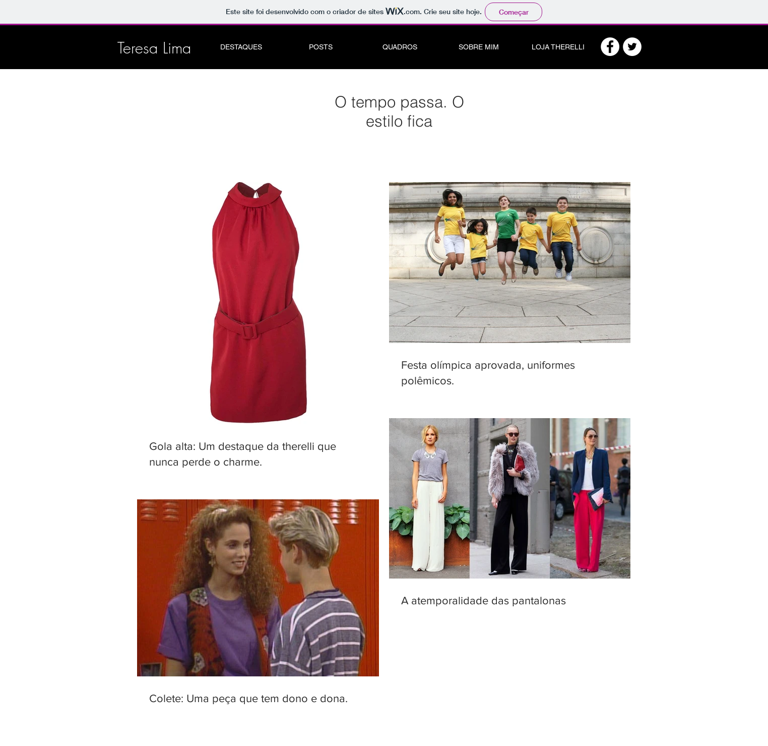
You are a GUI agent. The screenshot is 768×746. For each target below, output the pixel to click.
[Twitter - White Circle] (632, 46)
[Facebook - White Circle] (610, 46)
